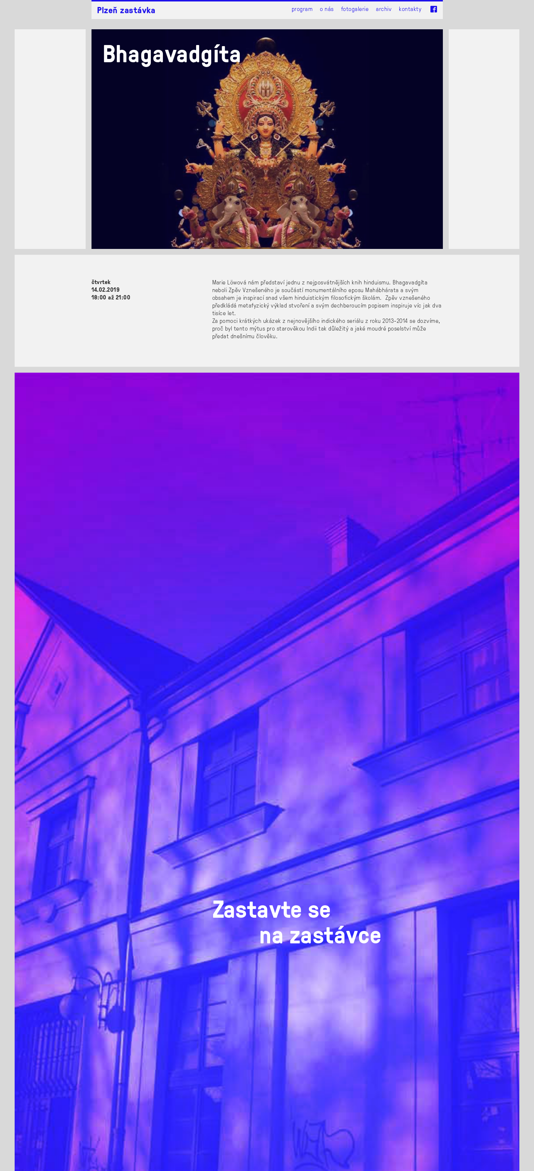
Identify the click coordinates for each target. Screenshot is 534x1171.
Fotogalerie (355, 8)
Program (302, 8)
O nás (326, 8)
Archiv (384, 8)
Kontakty (410, 8)
